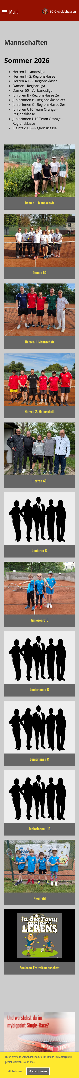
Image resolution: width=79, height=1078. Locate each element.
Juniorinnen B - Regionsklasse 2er (39, 100)
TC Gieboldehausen (63, 11)
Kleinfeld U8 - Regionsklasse (35, 128)
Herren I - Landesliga (29, 71)
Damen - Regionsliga (29, 85)
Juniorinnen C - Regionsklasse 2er (39, 104)
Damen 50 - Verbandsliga (32, 90)
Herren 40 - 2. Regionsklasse (35, 81)
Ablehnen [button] (15, 1071)
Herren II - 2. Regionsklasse (34, 76)
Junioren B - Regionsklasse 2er (36, 95)
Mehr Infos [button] (29, 1062)
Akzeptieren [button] (38, 1071)
